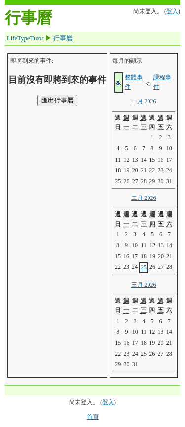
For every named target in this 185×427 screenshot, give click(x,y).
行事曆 (63, 38)
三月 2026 (143, 284)
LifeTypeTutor (25, 38)
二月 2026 (143, 198)
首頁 (93, 416)
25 (144, 267)
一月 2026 (143, 101)
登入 (172, 11)
